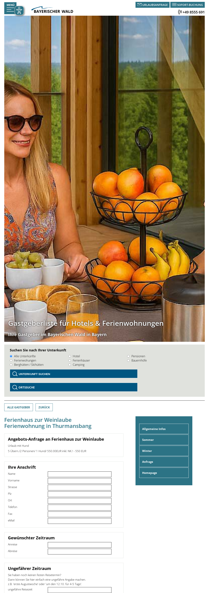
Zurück (44, 407)
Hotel (74, 356)
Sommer (148, 440)
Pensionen (136, 356)
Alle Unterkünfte (23, 356)
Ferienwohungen (23, 360)
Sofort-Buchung (190, 5)
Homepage (149, 473)
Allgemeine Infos (153, 429)
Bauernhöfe (137, 360)
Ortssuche (27, 387)
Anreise (12, 544)
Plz (9, 493)
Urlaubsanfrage (155, 5)
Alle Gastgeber (18, 407)
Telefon (12, 507)
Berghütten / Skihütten (27, 365)
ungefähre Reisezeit (20, 589)
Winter (147, 451)
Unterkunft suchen (34, 374)
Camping (76, 365)
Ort (10, 500)
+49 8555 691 (194, 12)
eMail (11, 520)
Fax (10, 514)
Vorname (13, 480)
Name (11, 474)
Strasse (12, 487)
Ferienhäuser (79, 360)
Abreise (12, 551)
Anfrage (147, 462)
